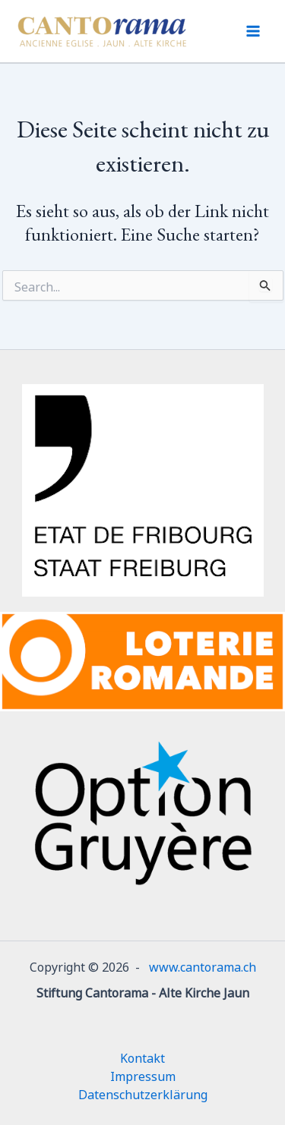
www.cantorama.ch (202, 965)
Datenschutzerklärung (142, 1093)
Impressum (143, 1075)
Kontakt (142, 1057)
